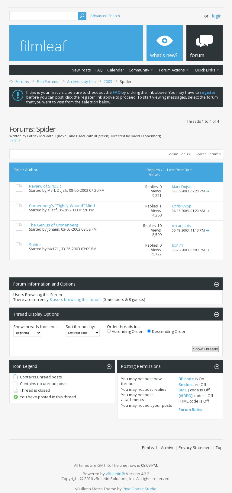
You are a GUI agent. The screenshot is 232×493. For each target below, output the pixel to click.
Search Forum (206, 154)
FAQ (99, 70)
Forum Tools (177, 154)
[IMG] (184, 390)
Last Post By (180, 169)
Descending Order (166, 331)
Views (154, 174)
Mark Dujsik (57, 190)
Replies (153, 169)
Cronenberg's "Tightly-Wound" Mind (62, 205)
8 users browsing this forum (75, 299)
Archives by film (81, 81)
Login (216, 16)
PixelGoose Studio (139, 488)
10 (159, 225)
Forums (22, 81)
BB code (186, 378)
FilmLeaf (149, 447)
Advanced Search (105, 15)
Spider (35, 244)
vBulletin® (115, 473)
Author (31, 169)
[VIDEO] (186, 395)
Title (18, 169)
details (14, 140)
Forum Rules (190, 409)
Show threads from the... (35, 326)
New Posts (81, 70)
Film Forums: (48, 81)
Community (139, 70)
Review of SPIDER (45, 186)
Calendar (115, 70)
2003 (108, 81)
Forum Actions (172, 70)
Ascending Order (125, 331)
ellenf (52, 210)
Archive (168, 447)
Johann (53, 229)
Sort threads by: (80, 326)
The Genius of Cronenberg (53, 225)
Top (219, 447)
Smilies (185, 384)
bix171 (53, 248)
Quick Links (205, 70)
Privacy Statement (195, 447)
